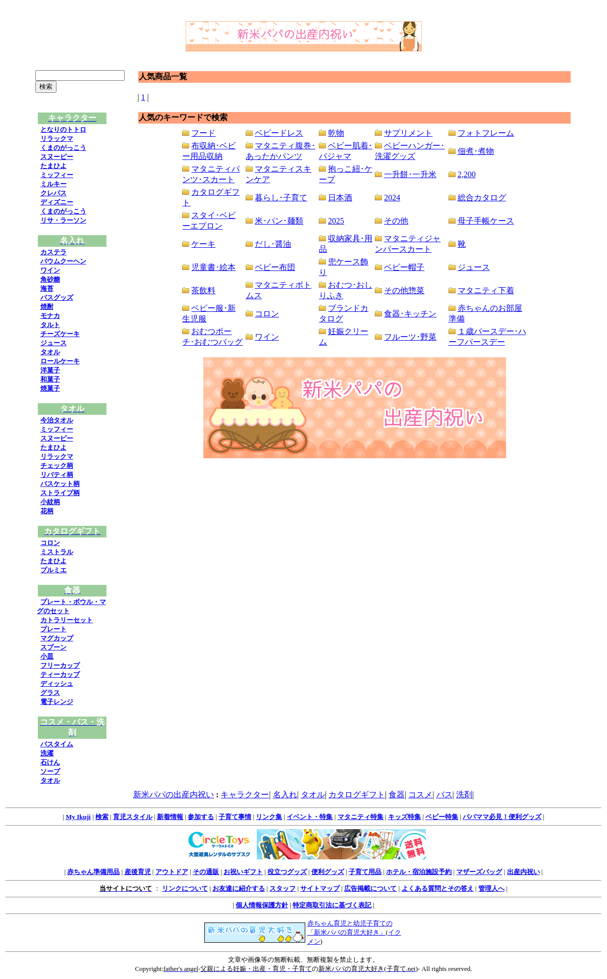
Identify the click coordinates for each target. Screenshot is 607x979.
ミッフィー (56, 175)
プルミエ (53, 570)
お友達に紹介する (238, 888)
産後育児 (138, 872)
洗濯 (46, 753)
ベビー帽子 (404, 267)
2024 (392, 197)
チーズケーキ (60, 334)
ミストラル (56, 552)
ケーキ (203, 244)
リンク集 (269, 817)
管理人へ (491, 888)
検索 (101, 817)
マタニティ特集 (360, 817)
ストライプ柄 (60, 493)
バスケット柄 (60, 483)
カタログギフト (356, 794)
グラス (50, 692)
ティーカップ (60, 674)
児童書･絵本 (213, 267)
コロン (50, 543)
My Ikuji (78, 817)
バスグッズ (56, 297)
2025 (336, 220)
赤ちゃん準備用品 (93, 872)
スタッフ (282, 888)
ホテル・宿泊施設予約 (419, 872)
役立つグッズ (287, 872)
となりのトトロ (63, 129)
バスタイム (56, 744)
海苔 (46, 288)
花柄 (46, 511)
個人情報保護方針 (262, 905)
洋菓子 (50, 370)
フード (203, 133)
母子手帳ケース (486, 220)
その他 (396, 220)
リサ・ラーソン (63, 220)
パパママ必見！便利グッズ (502, 817)
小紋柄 (50, 502)
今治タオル (56, 420)
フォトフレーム (486, 133)
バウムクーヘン (63, 261)
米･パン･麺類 (279, 220)
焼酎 (46, 306)
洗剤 (464, 794)
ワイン (50, 270)
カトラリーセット (66, 620)
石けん (50, 762)
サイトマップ (320, 888)
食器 (397, 794)
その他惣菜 (404, 290)
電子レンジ (56, 701)
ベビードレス (279, 133)
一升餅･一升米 (410, 174)
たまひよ (53, 166)
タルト (50, 325)
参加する (201, 817)
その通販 (206, 872)
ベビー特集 (441, 817)
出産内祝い (523, 872)
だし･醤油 (273, 244)
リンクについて (185, 888)
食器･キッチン (410, 313)
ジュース (53, 343)
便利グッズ (327, 872)
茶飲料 (203, 290)
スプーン (53, 647)
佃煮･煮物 (476, 151)
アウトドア (171, 872)
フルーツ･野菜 (410, 337)
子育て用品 (365, 872)
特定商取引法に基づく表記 (332, 905)
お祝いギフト (243, 872)
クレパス (53, 193)
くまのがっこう (63, 147)
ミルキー (53, 184)
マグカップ (56, 638)
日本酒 (340, 197)
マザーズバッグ (479, 872)
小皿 (46, 656)
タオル (50, 352)
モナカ (50, 315)
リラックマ (56, 138)
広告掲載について (370, 888)
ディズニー (56, 202)
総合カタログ (482, 197)
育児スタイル (132, 817)
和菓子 (50, 379)
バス (444, 794)
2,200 (467, 174)
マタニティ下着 (486, 290)
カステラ (53, 252)
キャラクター (244, 794)
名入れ (285, 794)
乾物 (336, 133)
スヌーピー (56, 156)
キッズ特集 (404, 817)
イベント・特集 (310, 817)
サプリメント (408, 133)
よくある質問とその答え (438, 888)
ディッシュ (56, 683)
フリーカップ (60, 665)
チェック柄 (56, 465)
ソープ (50, 771)
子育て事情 (234, 817)
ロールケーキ (60, 361)
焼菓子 (50, 388)
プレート (53, 629)
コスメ (420, 794)
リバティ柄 (56, 474)
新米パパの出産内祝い (173, 794)
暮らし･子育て (281, 197)
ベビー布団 (275, 267)
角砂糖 (50, 279)
